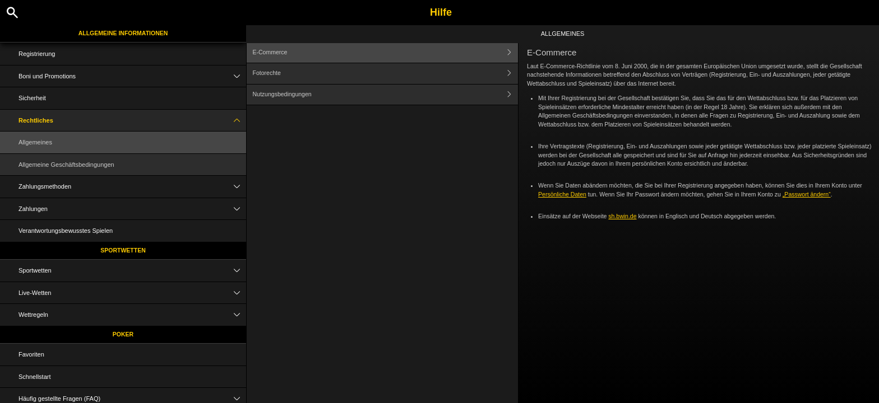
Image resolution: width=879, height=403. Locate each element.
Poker (123, 334)
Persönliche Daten (562, 194)
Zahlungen (132, 209)
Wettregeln (132, 315)
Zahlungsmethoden (132, 187)
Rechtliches (132, 121)
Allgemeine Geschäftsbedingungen (66, 164)
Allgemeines (35, 142)
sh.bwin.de (622, 216)
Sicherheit (32, 98)
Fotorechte (386, 73)
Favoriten (31, 354)
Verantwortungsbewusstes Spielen (65, 230)
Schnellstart (34, 376)
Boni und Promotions (132, 76)
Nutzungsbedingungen (386, 95)
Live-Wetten (132, 293)
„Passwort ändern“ (807, 194)
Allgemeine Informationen (123, 33)
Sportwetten (123, 250)
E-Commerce (386, 52)
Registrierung (36, 53)
